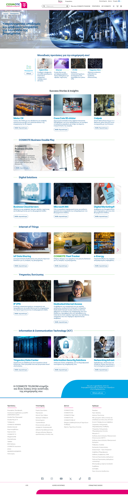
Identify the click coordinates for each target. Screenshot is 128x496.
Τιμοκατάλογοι (40, 422)
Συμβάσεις (95, 466)
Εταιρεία (115, 1)
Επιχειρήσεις (68, 1)
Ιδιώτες (60, 1)
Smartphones (11, 439)
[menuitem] (42, 478)
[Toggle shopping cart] (118, 6)
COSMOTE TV (11, 434)
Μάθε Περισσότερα (21, 128)
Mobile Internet (12, 427)
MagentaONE (11, 436)
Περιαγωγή (39, 413)
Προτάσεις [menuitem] (11, 406)
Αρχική (5, 13)
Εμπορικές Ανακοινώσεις (100, 447)
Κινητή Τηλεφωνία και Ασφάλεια (102, 422)
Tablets (9, 441)
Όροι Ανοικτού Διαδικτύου (100, 471)
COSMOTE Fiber (69, 415)
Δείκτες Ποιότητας (98, 415)
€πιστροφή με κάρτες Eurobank (102, 464)
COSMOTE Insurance (14, 446)
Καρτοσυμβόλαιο (12, 429)
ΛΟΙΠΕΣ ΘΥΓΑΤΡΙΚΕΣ (58, 485)
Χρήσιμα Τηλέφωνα (42, 417)
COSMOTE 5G (68, 413)
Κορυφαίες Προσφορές (14, 410)
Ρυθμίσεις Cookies (98, 445)
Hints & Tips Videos (42, 415)
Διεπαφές (95, 468)
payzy (9, 449)
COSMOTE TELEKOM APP (44, 427)
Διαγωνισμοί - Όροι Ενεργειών (101, 449)
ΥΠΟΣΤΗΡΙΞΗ (96, 6)
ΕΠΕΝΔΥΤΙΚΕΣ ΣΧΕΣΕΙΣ (95, 485)
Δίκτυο (110, 1)
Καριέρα (95, 410)
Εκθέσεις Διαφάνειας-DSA (100, 454)
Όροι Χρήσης (96, 413)
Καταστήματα (103, 1)
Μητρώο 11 (95, 433)
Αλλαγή (28, 73)
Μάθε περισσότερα (22, 168)
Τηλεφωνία (10, 422)
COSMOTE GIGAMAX (14, 424)
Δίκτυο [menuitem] (66, 406)
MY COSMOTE (106, 6)
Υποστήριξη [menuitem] (40, 406)
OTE (27, 485)
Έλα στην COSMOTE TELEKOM (80, 6)
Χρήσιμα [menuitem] (95, 406)
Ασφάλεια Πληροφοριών (100, 452)
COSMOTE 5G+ (69, 410)
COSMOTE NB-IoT (69, 420)
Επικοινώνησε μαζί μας (43, 425)
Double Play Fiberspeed (14, 417)
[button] (113, 6)
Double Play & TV (12, 419)
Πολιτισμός (11, 454)
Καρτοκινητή (11, 432)
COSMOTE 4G (68, 417)
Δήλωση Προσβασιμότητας (44, 430)
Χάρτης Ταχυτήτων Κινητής (72, 427)
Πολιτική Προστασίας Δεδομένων (102, 457)
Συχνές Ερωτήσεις (41, 410)
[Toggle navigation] (121, 6)
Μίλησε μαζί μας (97, 393)
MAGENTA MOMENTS (14, 451)
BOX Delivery (11, 444)
